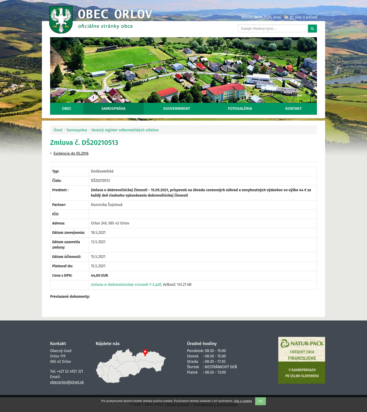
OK (260, 401)
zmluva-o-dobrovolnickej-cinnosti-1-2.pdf (126, 284)
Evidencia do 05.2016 (71, 153)
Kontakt (293, 108)
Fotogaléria (240, 108)
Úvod (58, 130)
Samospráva (113, 108)
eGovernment (176, 108)
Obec (66, 108)
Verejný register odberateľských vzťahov (125, 130)
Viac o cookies (243, 401)
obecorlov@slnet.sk (67, 382)
